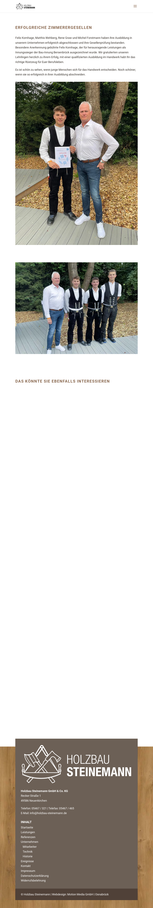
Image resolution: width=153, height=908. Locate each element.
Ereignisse (27, 861)
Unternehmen (29, 841)
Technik (27, 851)
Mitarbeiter (29, 846)
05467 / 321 (39, 808)
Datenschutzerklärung (35, 875)
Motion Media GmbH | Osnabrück (88, 894)
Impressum (28, 870)
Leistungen (28, 832)
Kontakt (26, 866)
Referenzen (28, 837)
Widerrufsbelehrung (33, 880)
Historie (27, 856)
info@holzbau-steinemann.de (48, 813)
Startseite (27, 827)
